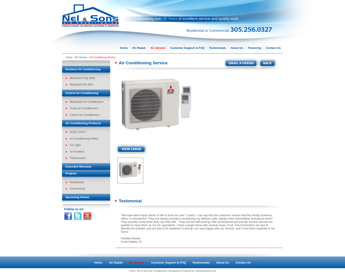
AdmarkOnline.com (206, 270)
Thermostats (78, 158)
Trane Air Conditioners (84, 108)
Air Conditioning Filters (84, 138)
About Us (237, 48)
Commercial (77, 188)
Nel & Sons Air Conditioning (151, 270)
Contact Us (273, 48)
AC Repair (139, 48)
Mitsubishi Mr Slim (81, 84)
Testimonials (217, 48)
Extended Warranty (78, 166)
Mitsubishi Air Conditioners (86, 101)
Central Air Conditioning (81, 93)
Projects (71, 173)
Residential (77, 182)
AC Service (158, 48)
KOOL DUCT (78, 132)
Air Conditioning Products (83, 123)
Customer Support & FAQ (187, 48)
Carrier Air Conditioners (84, 114)
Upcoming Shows (77, 197)
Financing (254, 48)
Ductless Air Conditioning (82, 69)
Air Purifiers (77, 151)
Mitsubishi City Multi (82, 78)
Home (124, 48)
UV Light (75, 145)
